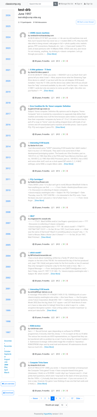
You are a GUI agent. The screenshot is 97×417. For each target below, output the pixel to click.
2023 (8, 48)
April (6, 370)
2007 (8, 223)
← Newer (34, 398)
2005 (8, 245)
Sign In (78, 4)
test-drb (24, 10)
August (7, 359)
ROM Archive (34, 326)
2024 (8, 37)
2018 (8, 103)
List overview (8, 384)
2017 (8, 113)
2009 (8, 201)
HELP (31, 216)
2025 (8, 26)
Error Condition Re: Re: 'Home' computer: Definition (49, 106)
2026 (8, 15)
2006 (8, 234)
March (6, 373)
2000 (8, 299)
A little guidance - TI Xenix (39, 70)
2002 (8, 277)
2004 (8, 256)
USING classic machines (39, 33)
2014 (8, 146)
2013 (8, 157)
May (6, 367)
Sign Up (88, 4)
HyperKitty (48, 414)
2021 (8, 70)
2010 (8, 190)
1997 (8, 332)
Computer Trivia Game (38, 363)
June (6, 365)
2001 (8, 288)
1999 (8, 310)
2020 (8, 81)
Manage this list (66, 4)
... (68, 398)
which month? (34, 253)
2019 (8, 92)
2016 (8, 124)
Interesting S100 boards (38, 143)
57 (72, 398)
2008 (8, 212)
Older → (79, 398)
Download (8, 393)
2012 (8, 168)
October (7, 351)
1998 (8, 321)
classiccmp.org (13, 4)
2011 (8, 179)
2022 (8, 59)
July (5, 362)
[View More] (51, 54)
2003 (8, 266)
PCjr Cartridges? (35, 179)
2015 (8, 135)
